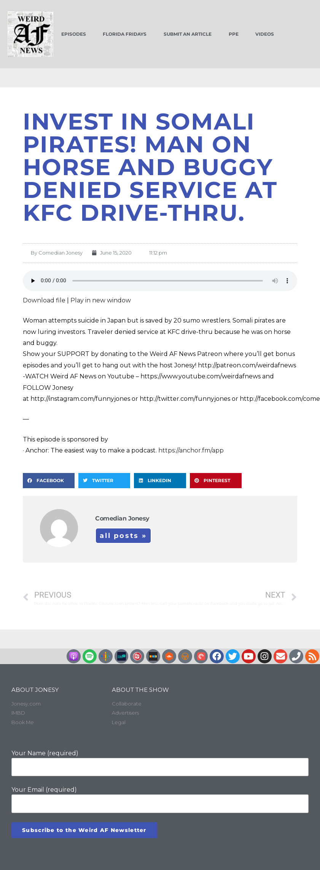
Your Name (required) (160, 763)
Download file (44, 300)
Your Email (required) (160, 799)
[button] (49, 480)
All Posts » (123, 535)
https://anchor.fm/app (191, 450)
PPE (234, 34)
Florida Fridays (124, 34)
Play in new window (100, 300)
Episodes (73, 34)
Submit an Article (188, 34)
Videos (264, 34)
